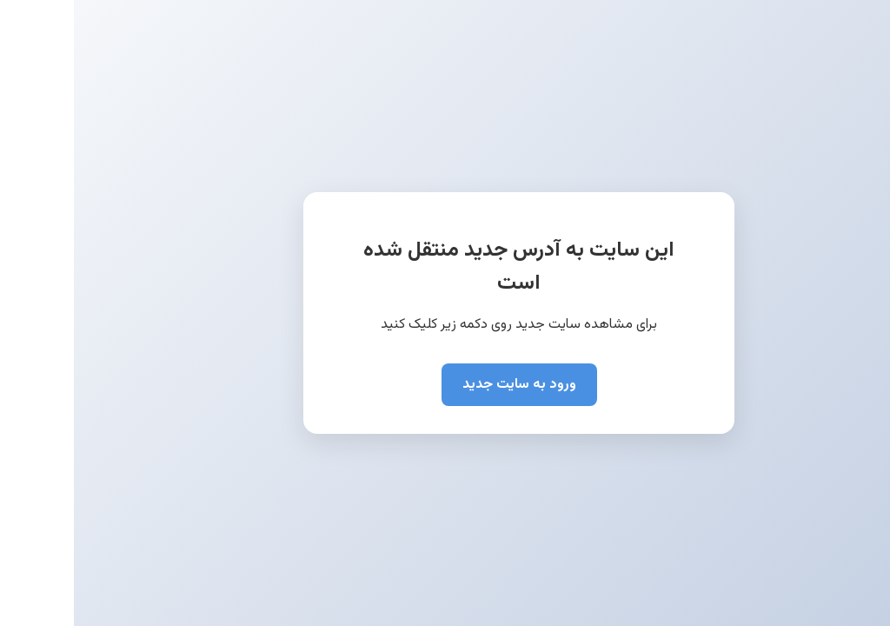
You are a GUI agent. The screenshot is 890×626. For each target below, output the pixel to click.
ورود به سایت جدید (445, 385)
